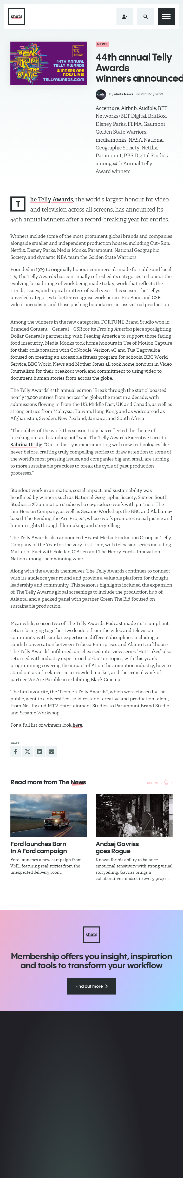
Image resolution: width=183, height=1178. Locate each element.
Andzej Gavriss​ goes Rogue (117, 847)
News (102, 44)
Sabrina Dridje (26, 444)
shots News (123, 94)
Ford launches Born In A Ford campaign (38, 847)
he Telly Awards (51, 199)
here (77, 725)
